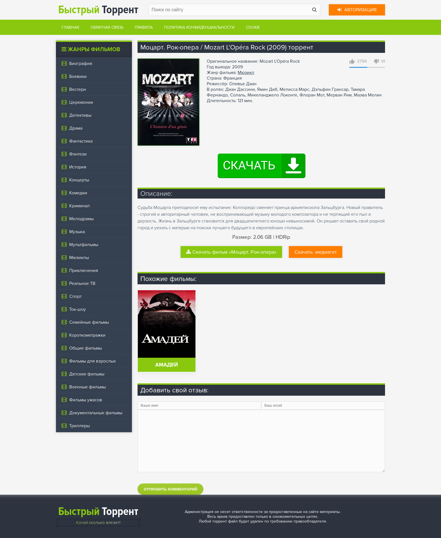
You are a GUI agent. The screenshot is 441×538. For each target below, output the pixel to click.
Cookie (253, 27)
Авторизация (357, 10)
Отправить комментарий (170, 489)
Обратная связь (107, 27)
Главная (70, 27)
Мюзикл (246, 72)
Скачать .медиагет (315, 252)
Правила (144, 27)
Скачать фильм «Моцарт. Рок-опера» (231, 252)
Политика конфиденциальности (199, 27)
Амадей (166, 365)
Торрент (98, 10)
